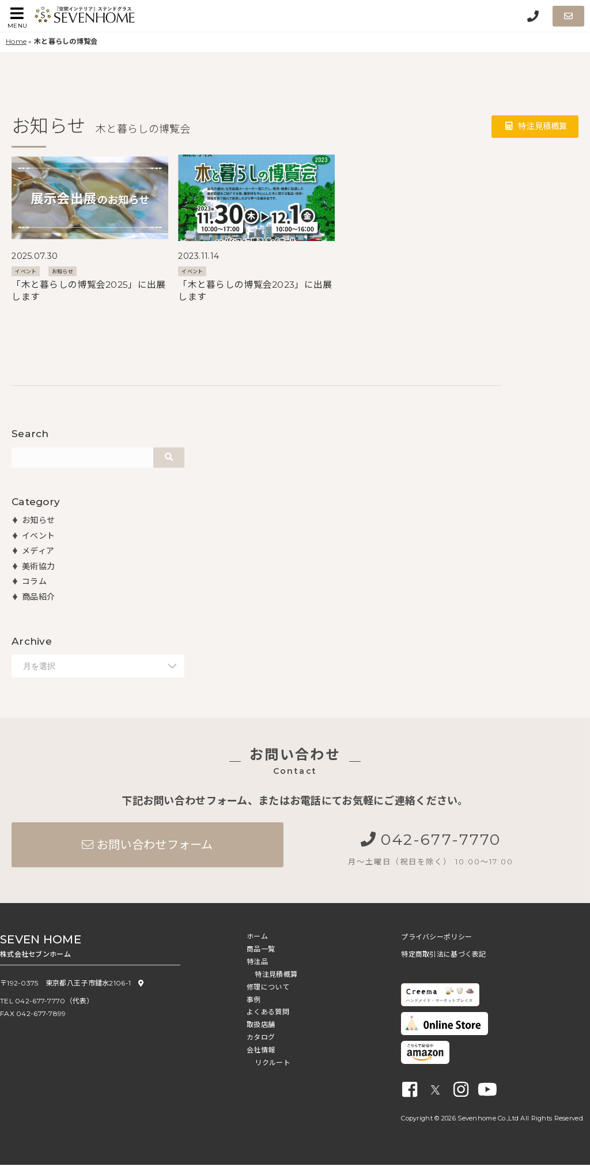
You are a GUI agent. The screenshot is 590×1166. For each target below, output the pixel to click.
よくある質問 (268, 1013)
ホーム (257, 937)
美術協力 (38, 566)
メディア (38, 551)
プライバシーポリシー (436, 938)
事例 (254, 1000)
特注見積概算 (536, 127)
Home (16, 41)
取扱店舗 (261, 1025)
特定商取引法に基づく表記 (443, 955)
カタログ (261, 1038)
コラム (34, 581)
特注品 (257, 962)
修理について (268, 988)
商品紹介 (38, 597)
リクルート (272, 1063)
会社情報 (261, 1051)
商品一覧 (261, 950)
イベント (25, 271)
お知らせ (62, 271)
